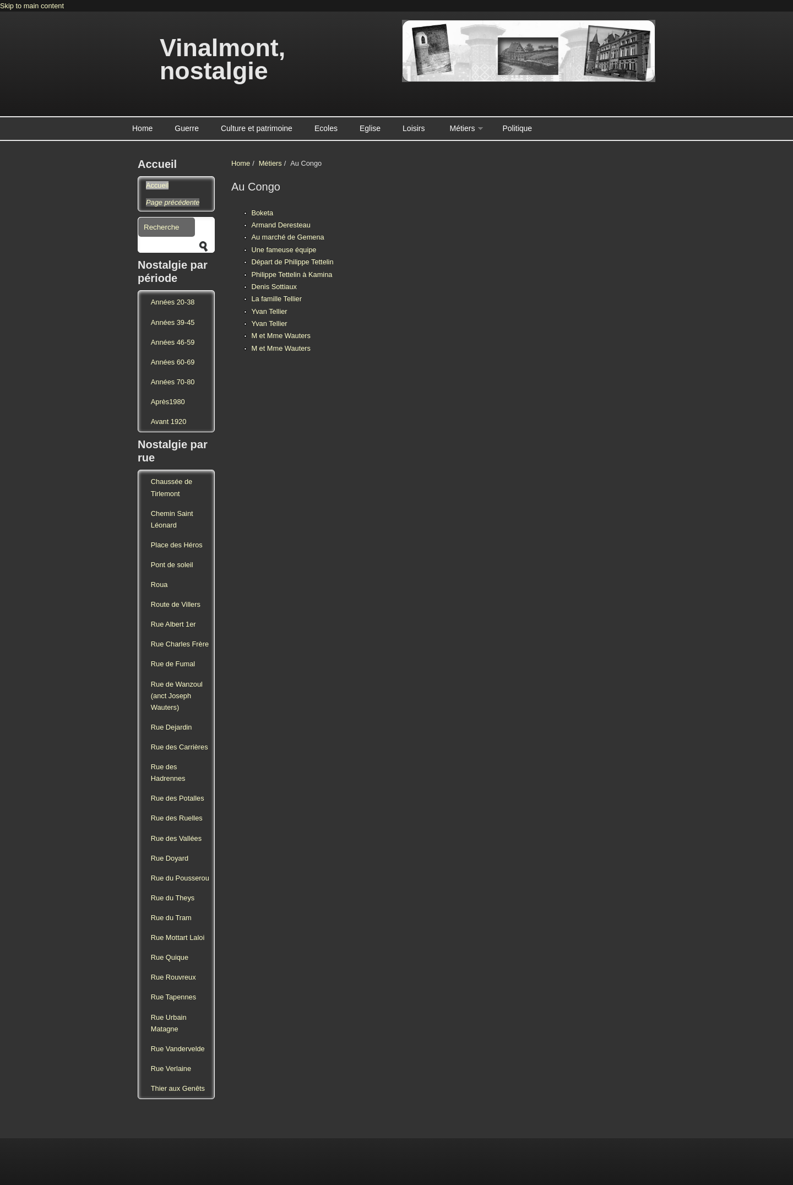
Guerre (187, 128)
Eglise (370, 128)
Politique (517, 128)
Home (142, 128)
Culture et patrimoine (256, 128)
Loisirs (414, 128)
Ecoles (326, 128)
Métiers (462, 128)
